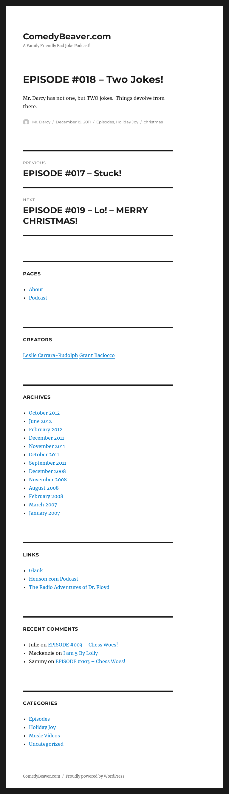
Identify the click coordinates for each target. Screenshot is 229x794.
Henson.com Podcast (53, 579)
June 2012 (40, 421)
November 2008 (48, 480)
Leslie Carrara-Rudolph (50, 355)
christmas (153, 122)
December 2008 (47, 471)
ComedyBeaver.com (67, 36)
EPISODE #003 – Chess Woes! (83, 645)
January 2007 (44, 513)
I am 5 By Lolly (80, 653)
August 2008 (44, 488)
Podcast (38, 298)
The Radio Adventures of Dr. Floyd (69, 587)
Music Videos (44, 736)
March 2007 (43, 505)
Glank (36, 570)
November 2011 (47, 446)
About (36, 289)
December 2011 (46, 438)
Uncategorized (46, 744)
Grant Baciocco (97, 355)
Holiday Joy (127, 122)
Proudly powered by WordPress (95, 776)
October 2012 (44, 413)
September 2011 (47, 463)
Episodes (105, 122)
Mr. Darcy (41, 122)
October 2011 (44, 455)
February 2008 (46, 496)
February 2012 (45, 429)
